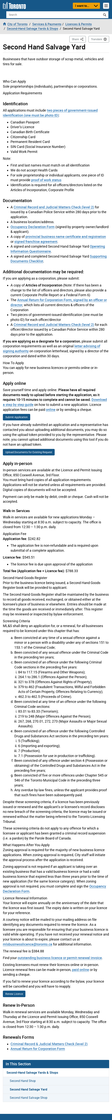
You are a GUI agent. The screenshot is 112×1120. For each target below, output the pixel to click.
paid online (80, 969)
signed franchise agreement (35, 241)
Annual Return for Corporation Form (38, 1048)
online (50, 409)
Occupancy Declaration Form (33, 226)
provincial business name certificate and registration (65, 236)
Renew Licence (14, 993)
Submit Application (16, 417)
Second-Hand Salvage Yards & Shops (32, 1072)
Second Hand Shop (23, 1081)
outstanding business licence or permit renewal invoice (60, 957)
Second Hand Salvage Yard (28, 1089)
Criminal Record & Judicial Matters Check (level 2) (49, 1044)
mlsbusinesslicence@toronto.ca (27, 944)
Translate (96, 39)
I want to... (82, 6)
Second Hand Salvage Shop (28, 1098)
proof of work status (46, 180)
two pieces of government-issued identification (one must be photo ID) (50, 112)
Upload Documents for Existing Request (28, 452)
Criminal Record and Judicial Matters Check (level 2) (54, 207)
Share (79, 39)
